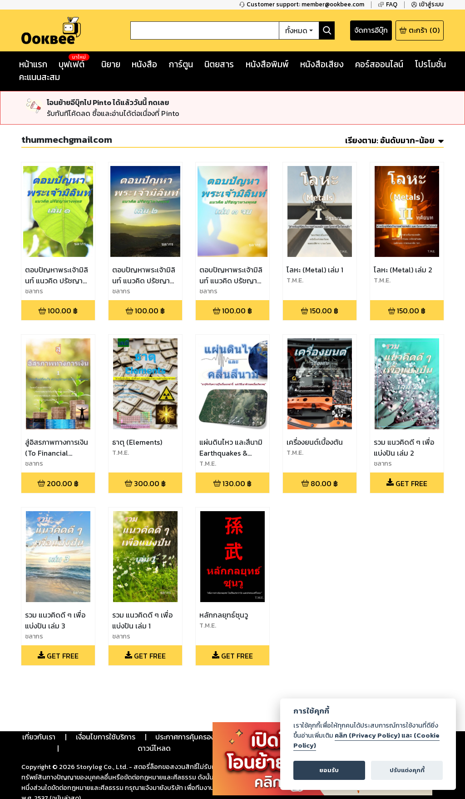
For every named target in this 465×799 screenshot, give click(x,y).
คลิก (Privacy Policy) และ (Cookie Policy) (366, 740)
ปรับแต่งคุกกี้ (407, 770)
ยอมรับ (329, 770)
